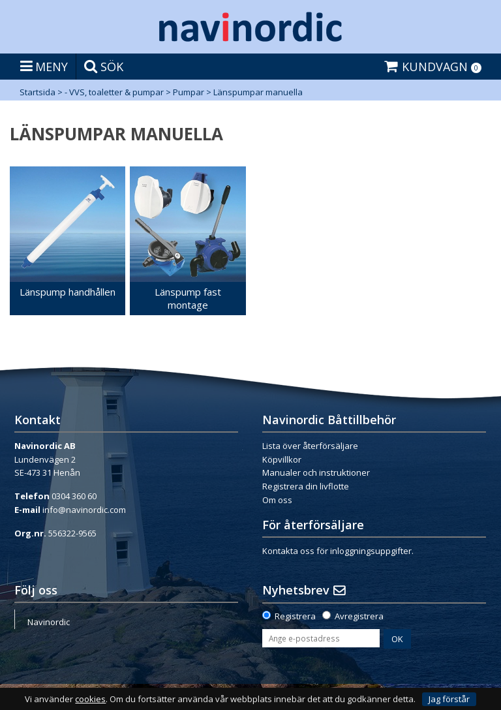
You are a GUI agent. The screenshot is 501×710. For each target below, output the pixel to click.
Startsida (37, 92)
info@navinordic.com (84, 510)
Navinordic (48, 622)
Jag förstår (449, 699)
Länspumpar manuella (258, 92)
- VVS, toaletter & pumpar (114, 92)
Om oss (277, 500)
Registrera (295, 616)
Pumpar (188, 92)
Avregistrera (359, 616)
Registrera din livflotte (305, 486)
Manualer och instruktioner (316, 472)
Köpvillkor (281, 459)
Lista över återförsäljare (310, 446)
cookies (90, 699)
